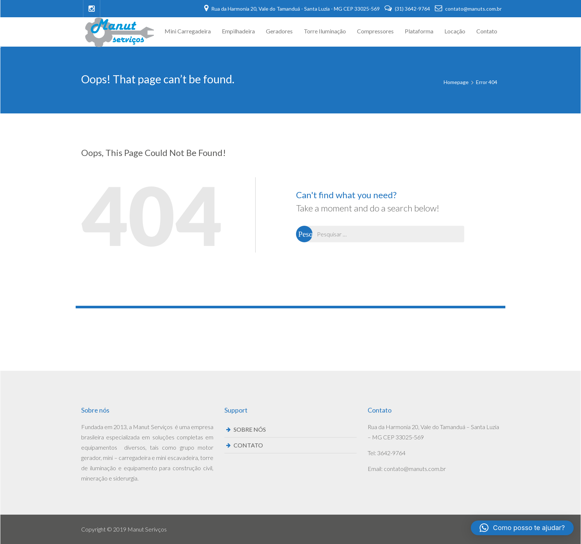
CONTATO (248, 445)
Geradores (279, 31)
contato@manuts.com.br (468, 9)
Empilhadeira (238, 31)
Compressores (375, 31)
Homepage (456, 82)
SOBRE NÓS (250, 429)
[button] (522, 528)
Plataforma (419, 31)
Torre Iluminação (325, 31)
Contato (486, 31)
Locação (454, 31)
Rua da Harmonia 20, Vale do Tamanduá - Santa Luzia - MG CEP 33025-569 (292, 9)
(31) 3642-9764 (408, 9)
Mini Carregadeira (188, 31)
